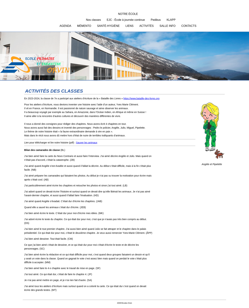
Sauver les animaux (86, 142)
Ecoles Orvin (124, 57)
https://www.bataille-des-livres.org (141, 98)
